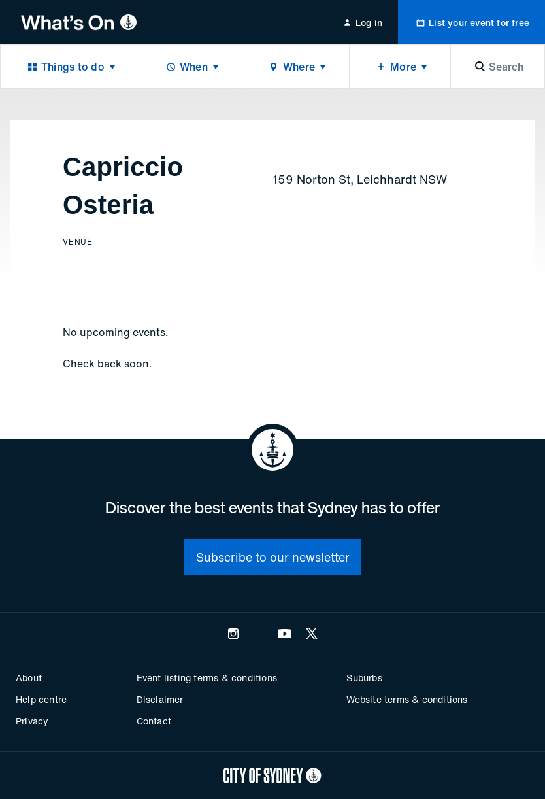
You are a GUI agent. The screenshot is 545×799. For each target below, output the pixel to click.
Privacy (32, 721)
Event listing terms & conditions (207, 678)
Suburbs (364, 678)
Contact (154, 721)
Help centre (41, 699)
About (29, 678)
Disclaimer (160, 699)
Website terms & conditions (406, 699)
